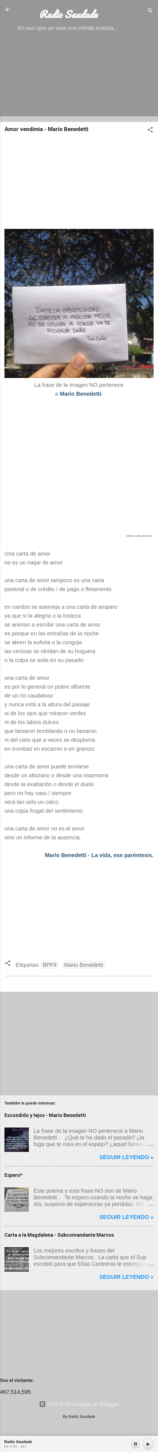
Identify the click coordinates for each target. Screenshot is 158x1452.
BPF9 (50, 965)
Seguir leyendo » (126, 1157)
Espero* (13, 1175)
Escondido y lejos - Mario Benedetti (45, 1115)
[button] (150, 130)
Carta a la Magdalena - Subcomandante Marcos (59, 1235)
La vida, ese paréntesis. (122, 855)
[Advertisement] (79, 78)
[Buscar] (150, 11)
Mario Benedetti (65, 855)
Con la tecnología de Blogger (79, 1404)
